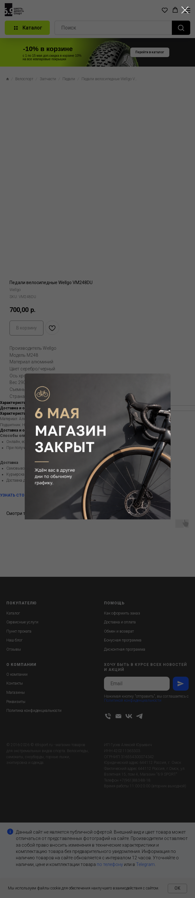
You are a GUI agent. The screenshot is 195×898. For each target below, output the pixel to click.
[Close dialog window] (185, 10)
